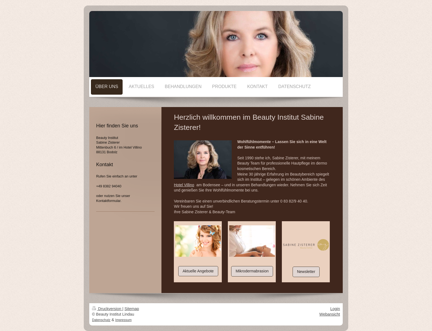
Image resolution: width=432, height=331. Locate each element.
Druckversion (107, 309)
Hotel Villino (184, 185)
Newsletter (306, 271)
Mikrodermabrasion (252, 271)
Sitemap (132, 309)
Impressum (123, 320)
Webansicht (329, 314)
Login (335, 309)
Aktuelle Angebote (198, 271)
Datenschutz (101, 320)
